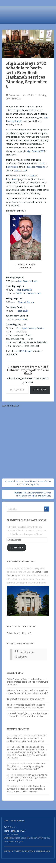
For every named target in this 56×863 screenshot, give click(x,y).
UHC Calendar (24, 351)
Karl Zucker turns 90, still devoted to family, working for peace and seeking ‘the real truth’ (26, 766)
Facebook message (35, 166)
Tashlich (19, 293)
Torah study (22, 310)
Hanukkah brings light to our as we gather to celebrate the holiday (27, 714)
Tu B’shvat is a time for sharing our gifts (26, 698)
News (33, 95)
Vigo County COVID (36, 151)
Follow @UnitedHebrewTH (19, 633)
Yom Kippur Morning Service (30, 328)
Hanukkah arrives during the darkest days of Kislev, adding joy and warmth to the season (26, 755)
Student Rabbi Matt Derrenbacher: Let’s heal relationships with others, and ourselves (33, 494)
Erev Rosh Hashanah (28, 281)
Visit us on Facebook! (20, 643)
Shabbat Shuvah (26, 302)
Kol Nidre (22, 319)
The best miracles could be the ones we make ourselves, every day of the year (26, 706)
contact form (20, 170)
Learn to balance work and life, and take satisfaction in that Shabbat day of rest (28, 483)
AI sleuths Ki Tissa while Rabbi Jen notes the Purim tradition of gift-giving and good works (26, 738)
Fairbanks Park (33, 293)
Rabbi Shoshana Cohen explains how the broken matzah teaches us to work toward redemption (27, 682)
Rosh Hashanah (24, 289)
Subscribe (39, 389)
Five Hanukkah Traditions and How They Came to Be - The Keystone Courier (27, 748)
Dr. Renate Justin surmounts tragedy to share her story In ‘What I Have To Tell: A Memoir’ (26, 789)
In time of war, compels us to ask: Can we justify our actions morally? (27, 691)
